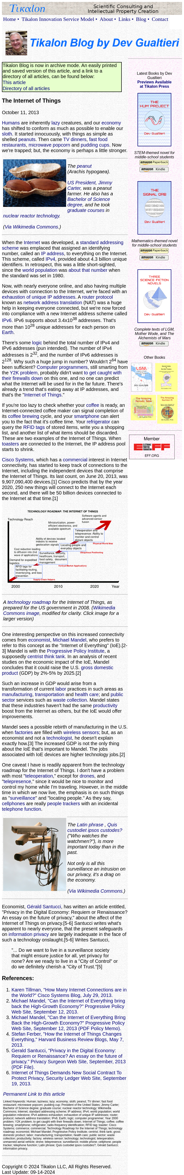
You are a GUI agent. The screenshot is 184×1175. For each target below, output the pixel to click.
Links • (125, 19)
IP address (52, 253)
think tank (54, 656)
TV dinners (74, 139)
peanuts (26, 139)
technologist (59, 738)
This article (14, 82)
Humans (11, 122)
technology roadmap (29, 602)
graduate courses (85, 210)
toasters (10, 443)
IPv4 (50, 259)
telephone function (21, 809)
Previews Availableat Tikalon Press (154, 84)
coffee (92, 405)
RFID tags (34, 427)
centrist (35, 656)
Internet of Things (42, 394)
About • (108, 19)
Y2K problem (24, 372)
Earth (7, 332)
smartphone (86, 416)
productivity (105, 705)
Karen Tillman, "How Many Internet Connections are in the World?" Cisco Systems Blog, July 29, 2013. (69, 992)
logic (37, 342)
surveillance (22, 798)
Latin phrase (90, 824)
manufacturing (17, 694)
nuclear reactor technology (31, 215)
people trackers (63, 803)
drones (87, 776)
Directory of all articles (26, 88)
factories (24, 732)
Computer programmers (62, 367)
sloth (7, 133)
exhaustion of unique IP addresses (38, 297)
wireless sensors (81, 732)
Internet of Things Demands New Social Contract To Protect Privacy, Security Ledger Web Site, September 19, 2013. (69, 1078)
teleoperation (39, 776)
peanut (84, 166)
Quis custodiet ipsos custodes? (94, 827)
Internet (32, 242)
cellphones (13, 803)
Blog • (143, 19)
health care (87, 694)
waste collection (70, 700)
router (88, 297)
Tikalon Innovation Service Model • (59, 19)
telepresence (17, 781)
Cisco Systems (18, 459)
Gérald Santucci (44, 906)
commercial (75, 459)
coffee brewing (23, 416)
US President (81, 182)
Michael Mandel (69, 640)
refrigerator (98, 421)
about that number (88, 270)
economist (39, 640)
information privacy (29, 934)
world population (40, 270)
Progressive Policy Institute (75, 651)
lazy (56, 122)
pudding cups (95, 145)
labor (60, 689)
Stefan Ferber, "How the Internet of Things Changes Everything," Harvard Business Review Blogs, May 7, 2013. (68, 1039)
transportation (49, 694)
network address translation (52, 302)
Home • (11, 19)
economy (111, 122)
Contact (160, 19)
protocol (104, 297)
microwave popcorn (49, 145)
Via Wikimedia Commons (31, 226)
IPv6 (7, 320)
